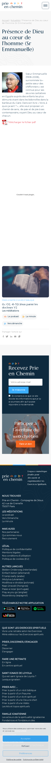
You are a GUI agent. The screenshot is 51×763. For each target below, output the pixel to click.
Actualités (15, 20)
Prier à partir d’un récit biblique (19, 690)
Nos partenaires (10, 532)
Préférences (25, 753)
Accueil (5, 20)
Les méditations (12, 511)
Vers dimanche (13, 323)
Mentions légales (11, 552)
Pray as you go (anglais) (14, 592)
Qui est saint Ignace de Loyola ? (19, 676)
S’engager (7, 651)
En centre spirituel (12, 665)
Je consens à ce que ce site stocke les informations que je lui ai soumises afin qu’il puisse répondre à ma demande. (25, 400)
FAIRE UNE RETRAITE (14, 659)
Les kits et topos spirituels (16, 706)
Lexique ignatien (11, 679)
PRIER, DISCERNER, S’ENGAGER (20, 642)
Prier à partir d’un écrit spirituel (19, 697)
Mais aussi (8, 529)
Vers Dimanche (10, 518)
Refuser (25, 746)
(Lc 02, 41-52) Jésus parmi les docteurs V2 (20, 306)
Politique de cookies (13, 759)
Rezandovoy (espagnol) (15, 595)
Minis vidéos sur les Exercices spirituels (22, 634)
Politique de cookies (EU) (15, 559)
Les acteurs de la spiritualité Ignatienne (23, 717)
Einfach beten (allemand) (16, 573)
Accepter (25, 738)
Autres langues (12, 566)
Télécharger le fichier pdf (19, 122)
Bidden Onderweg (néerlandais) (19, 569)
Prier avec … (10, 687)
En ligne (6, 662)
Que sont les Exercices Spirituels (24, 628)
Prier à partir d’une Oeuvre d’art (19, 700)
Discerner (7, 648)
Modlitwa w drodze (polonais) (18, 582)
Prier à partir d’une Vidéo (15, 703)
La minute (29, 316)
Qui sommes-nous (12, 535)
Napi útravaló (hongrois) (15, 586)
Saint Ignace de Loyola (17, 673)
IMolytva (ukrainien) (13, 579)
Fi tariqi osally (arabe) (13, 576)
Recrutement (9, 538)
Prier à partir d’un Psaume (16, 693)
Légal (5, 546)
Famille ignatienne (14, 714)
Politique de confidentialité (33, 759)
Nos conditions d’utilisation (16, 555)
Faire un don (25, 444)
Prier (4, 645)
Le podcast (11, 316)
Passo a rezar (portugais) (15, 589)
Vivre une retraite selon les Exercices (22, 631)
